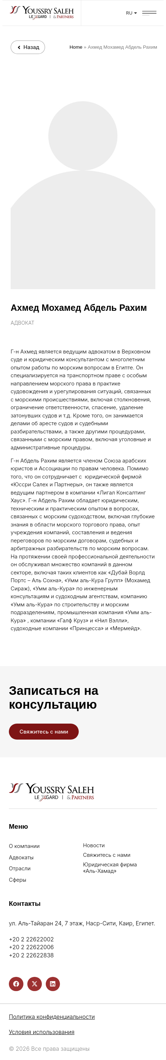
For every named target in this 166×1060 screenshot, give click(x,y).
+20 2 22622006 (31, 947)
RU (134, 13)
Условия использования (41, 1031)
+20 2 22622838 (31, 955)
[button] (152, 10)
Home (76, 47)
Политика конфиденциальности (52, 1016)
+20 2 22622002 (31, 939)
